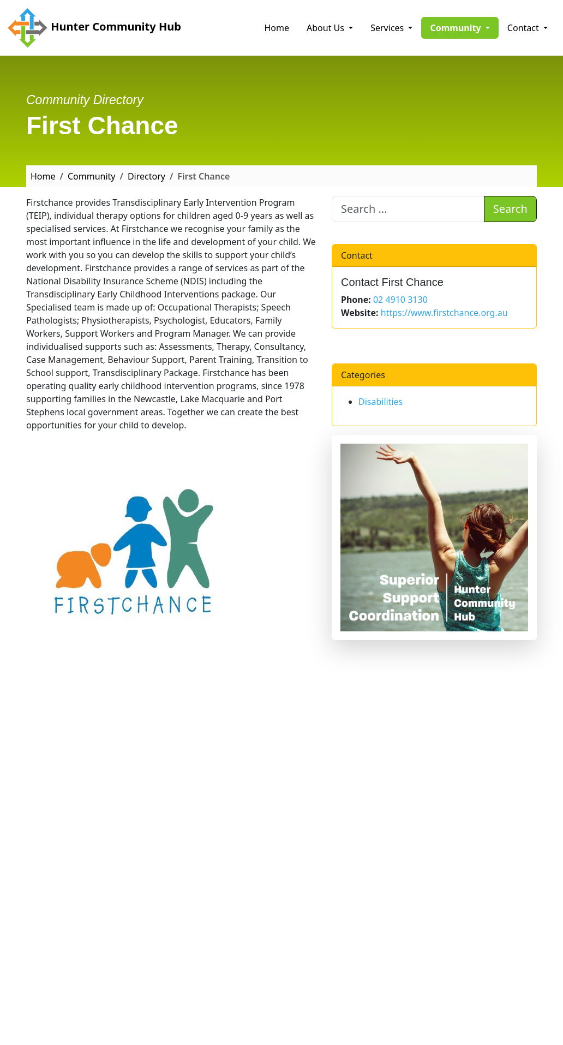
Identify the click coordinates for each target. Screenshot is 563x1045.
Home (277, 28)
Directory (146, 176)
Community (92, 176)
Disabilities (380, 402)
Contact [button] (524, 28)
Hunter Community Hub (94, 28)
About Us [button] (326, 28)
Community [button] (464, 27)
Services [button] (388, 28)
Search (510, 208)
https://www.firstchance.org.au (444, 313)
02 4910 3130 (400, 300)
